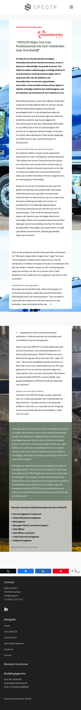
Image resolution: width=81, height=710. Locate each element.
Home (7, 625)
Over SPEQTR (10, 631)
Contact (8, 655)
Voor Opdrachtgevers (14, 643)
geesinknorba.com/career (24, 547)
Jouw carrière (10, 637)
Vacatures (8, 649)
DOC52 (28, 698)
